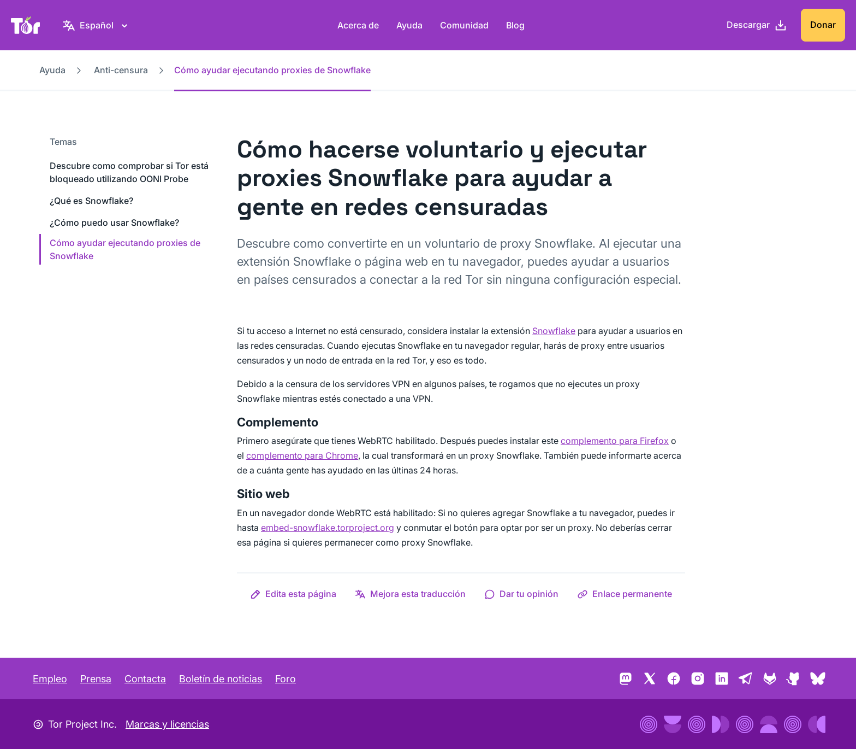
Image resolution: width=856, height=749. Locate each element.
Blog (515, 25)
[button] (293, 594)
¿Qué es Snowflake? (91, 200)
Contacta (145, 678)
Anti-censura (121, 70)
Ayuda (409, 25)
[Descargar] (756, 25)
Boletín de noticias (220, 678)
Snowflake (553, 330)
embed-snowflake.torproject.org (327, 527)
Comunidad (464, 25)
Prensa (95, 678)
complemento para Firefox (615, 440)
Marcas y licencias (167, 724)
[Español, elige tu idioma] (96, 25)
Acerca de (358, 25)
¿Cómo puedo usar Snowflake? (114, 222)
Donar (823, 24)
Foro (285, 678)
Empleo (50, 678)
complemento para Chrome (302, 455)
